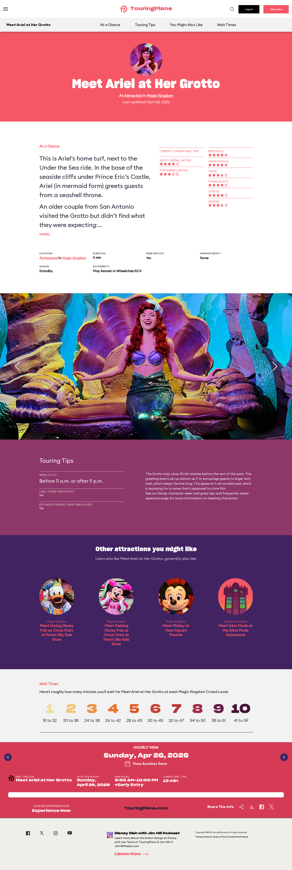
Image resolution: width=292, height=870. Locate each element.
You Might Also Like (186, 24)
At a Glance (110, 24)
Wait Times (226, 24)
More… (45, 234)
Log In (249, 9)
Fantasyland (48, 258)
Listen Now (133, 854)
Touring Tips (145, 24)
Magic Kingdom (160, 95)
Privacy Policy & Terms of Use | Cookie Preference (222, 836)
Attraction (133, 95)
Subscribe (276, 9)
